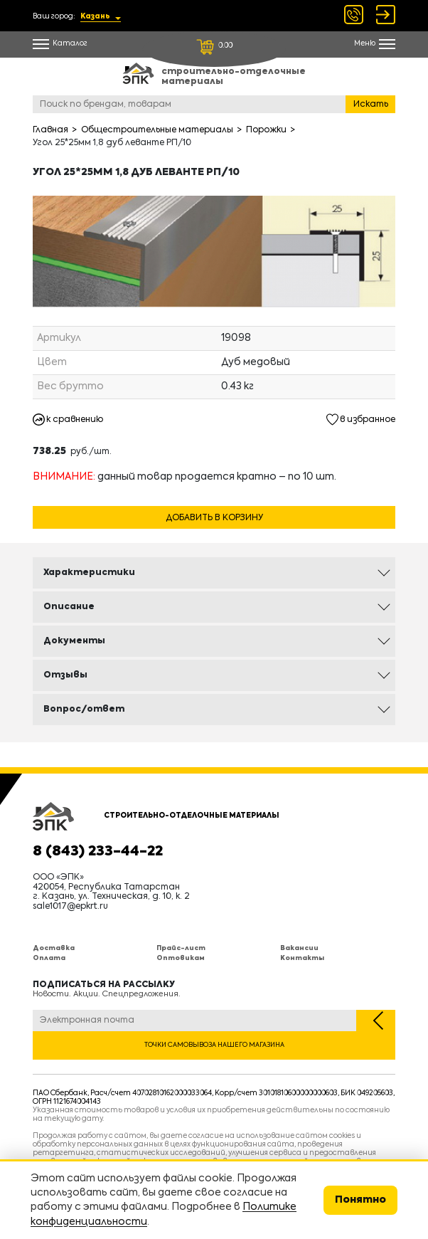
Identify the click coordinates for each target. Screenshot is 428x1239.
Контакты (302, 958)
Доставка (54, 948)
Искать (370, 104)
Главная (50, 130)
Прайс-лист (180, 948)
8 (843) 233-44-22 (98, 852)
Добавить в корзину (214, 518)
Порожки (266, 130)
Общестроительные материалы (157, 130)
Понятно (360, 1200)
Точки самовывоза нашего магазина (214, 1045)
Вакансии (299, 948)
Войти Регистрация (385, 14)
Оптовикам (180, 958)
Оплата (49, 958)
